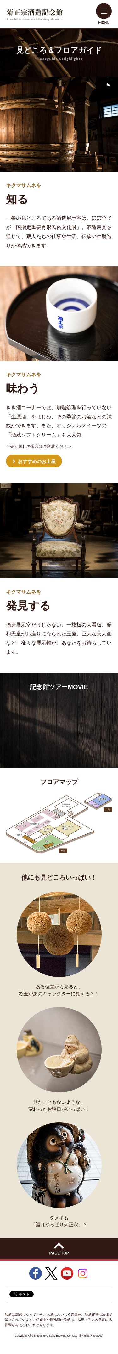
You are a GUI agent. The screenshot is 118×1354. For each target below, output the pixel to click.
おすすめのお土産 (37, 461)
